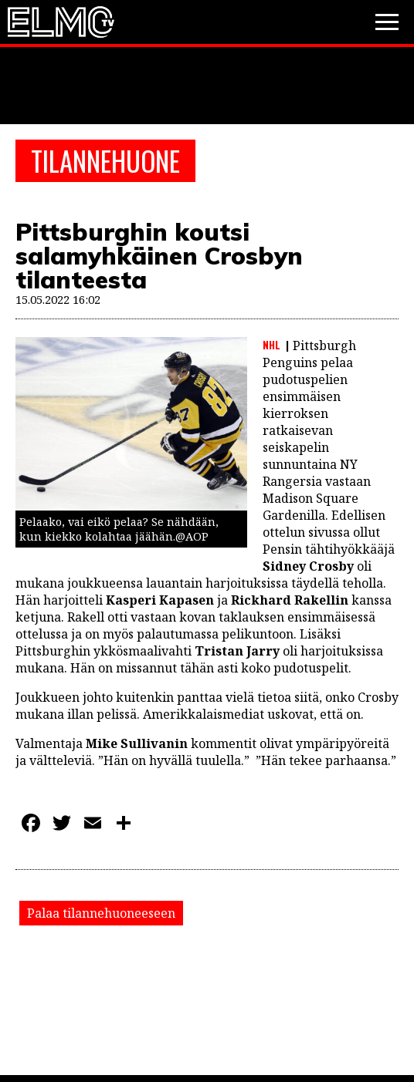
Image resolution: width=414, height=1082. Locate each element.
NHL (271, 344)
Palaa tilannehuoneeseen (101, 913)
